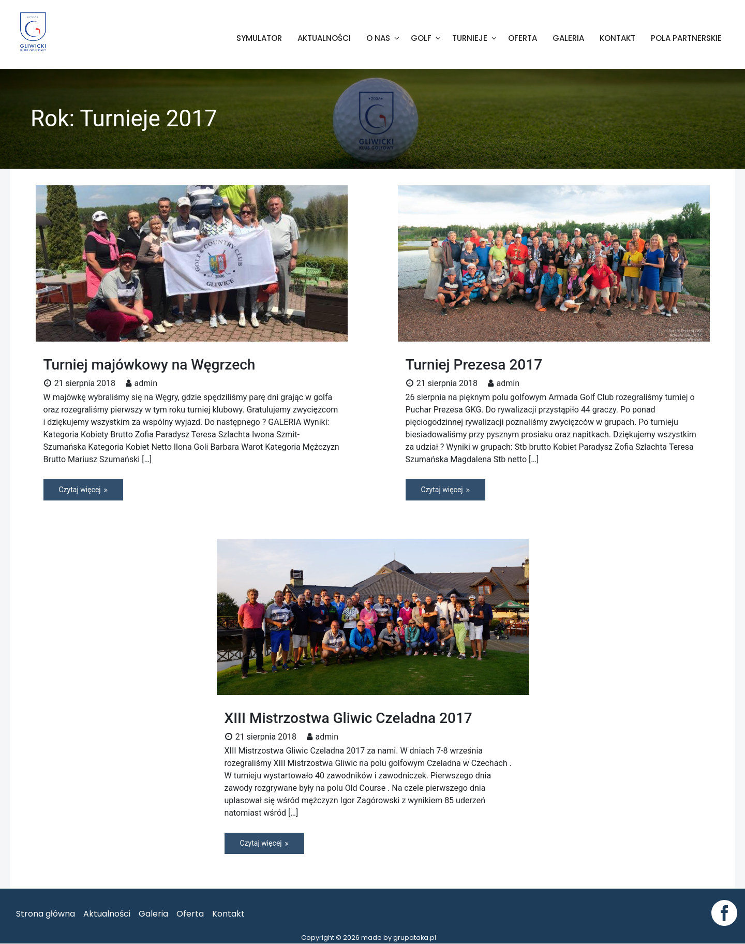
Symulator (259, 38)
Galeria (568, 38)
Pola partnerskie (686, 38)
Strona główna (45, 914)
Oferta (522, 38)
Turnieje (469, 38)
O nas (378, 38)
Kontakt (617, 38)
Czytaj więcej (80, 490)
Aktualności (324, 38)
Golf (421, 38)
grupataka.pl (414, 938)
